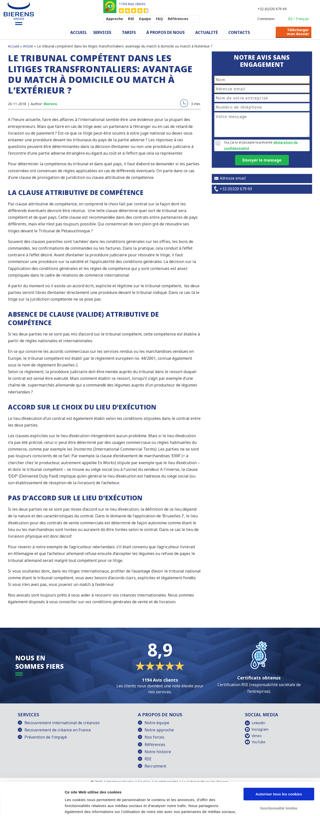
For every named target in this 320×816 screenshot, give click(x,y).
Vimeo (257, 735)
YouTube (258, 742)
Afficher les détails (81, 806)
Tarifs (129, 32)
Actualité (206, 32)
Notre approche (159, 730)
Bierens (50, 103)
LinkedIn (258, 722)
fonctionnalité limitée (278, 777)
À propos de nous (165, 32)
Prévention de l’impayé (45, 737)
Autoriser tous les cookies (279, 763)
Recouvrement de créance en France (57, 730)
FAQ (159, 18)
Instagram (260, 729)
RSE (131, 18)
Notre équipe (157, 722)
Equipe (145, 18)
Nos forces (154, 737)
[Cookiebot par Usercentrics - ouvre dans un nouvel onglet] (32, 806)
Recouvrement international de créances (62, 722)
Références (178, 18)
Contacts (239, 32)
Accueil (78, 32)
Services (102, 32)
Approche (114, 18)
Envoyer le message (261, 160)
